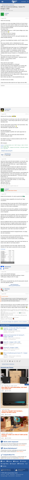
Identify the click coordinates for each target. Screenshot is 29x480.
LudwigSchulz (6, 343)
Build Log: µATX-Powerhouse (14, 285)
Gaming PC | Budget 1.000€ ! (11, 347)
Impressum (3, 474)
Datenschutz (18, 476)
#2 (27, 114)
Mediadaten (12, 474)
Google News (5, 464)
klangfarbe (5, 338)
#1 (27, 18)
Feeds (3, 461)
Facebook (23, 461)
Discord (10, 461)
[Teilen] (26, 18)
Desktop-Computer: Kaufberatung (14, 338)
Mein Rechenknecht (14, 284)
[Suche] (28, 1)
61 (3, 390)
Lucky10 (3, 10)
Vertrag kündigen (4, 476)
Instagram (13, 464)
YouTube (4, 466)
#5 (27, 271)
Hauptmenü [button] (2, 2)
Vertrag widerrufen (19, 474)
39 (3, 414)
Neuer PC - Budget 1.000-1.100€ (12, 342)
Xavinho (5, 348)
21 (3, 438)
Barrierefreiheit (12, 476)
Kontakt (7, 474)
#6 (27, 293)
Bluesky (17, 461)
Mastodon (21, 464)
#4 (27, 194)
